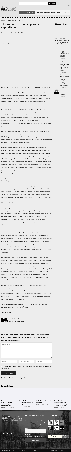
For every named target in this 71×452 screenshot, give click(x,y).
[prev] (65, 12)
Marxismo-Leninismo (19, 321)
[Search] (52, 3)
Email (26, 428)
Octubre (10, 43)
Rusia (61, 73)
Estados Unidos (63, 87)
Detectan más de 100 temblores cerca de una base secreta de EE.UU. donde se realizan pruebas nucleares (64, 65)
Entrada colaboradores (52, 450)
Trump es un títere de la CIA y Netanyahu (64, 90)
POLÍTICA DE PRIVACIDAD (29, 450)
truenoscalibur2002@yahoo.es (14, 318)
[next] (68, 12)
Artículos (3, 20)
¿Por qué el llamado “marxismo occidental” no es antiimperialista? (27, 402)
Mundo (61, 60)
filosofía (11, 321)
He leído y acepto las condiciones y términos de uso (34, 435)
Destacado (20, 20)
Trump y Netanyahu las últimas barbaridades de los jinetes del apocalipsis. (64, 53)
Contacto (62, 450)
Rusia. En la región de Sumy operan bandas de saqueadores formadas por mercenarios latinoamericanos (64, 79)
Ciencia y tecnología (11, 20)
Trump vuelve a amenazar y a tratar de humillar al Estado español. (62, 42)
